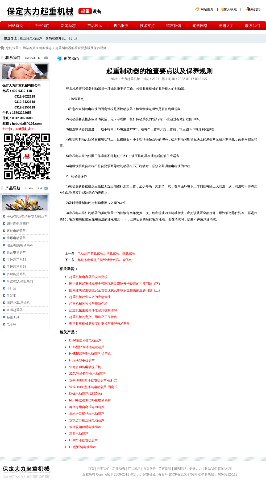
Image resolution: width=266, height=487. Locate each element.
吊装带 (11, 295)
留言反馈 (173, 25)
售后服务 (121, 25)
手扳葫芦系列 (16, 267)
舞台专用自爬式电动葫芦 (86, 407)
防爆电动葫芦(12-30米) (85, 394)
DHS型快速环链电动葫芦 (87, 347)
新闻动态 (68, 25)
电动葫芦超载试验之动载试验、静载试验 (106, 253)
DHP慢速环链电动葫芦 (85, 340)
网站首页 (207, 9)
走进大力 (226, 25)
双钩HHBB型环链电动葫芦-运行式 (93, 380)
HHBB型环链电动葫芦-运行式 (90, 354)
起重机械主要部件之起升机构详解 (93, 310)
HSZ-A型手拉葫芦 (82, 360)
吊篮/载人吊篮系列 (20, 281)
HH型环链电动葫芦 (82, 447)
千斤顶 (72, 38)
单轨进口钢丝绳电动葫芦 (86, 414)
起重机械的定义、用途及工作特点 (93, 317)
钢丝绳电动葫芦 (18, 224)
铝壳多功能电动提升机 (85, 367)
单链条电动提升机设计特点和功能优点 (105, 260)
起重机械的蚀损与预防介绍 (88, 303)
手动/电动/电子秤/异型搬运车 (27, 216)
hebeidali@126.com (27, 124)
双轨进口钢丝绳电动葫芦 (86, 420)
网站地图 (225, 468)
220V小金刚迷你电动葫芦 (87, 374)
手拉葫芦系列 (16, 259)
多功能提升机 (55, 38)
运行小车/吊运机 (18, 303)
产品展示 (94, 25)
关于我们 (42, 25)
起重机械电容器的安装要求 (88, 277)
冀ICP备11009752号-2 (185, 474)
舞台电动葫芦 (16, 252)
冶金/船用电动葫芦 (20, 245)
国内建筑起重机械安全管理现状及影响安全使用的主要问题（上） (115, 290)
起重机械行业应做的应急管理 (90, 297)
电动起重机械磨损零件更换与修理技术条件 (99, 323)
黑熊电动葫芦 (78, 434)
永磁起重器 (15, 310)
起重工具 (13, 317)
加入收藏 (230, 9)
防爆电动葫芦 (16, 238)
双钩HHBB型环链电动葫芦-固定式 (93, 387)
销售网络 (200, 25)
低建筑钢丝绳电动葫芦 (85, 427)
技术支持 (147, 25)
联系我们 (253, 9)
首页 (91, 468)
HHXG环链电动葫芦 (83, 440)
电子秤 (11, 324)
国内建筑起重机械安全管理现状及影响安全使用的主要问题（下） (115, 283)
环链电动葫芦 (16, 231)
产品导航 (12, 188)
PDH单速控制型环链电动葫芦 (90, 400)
